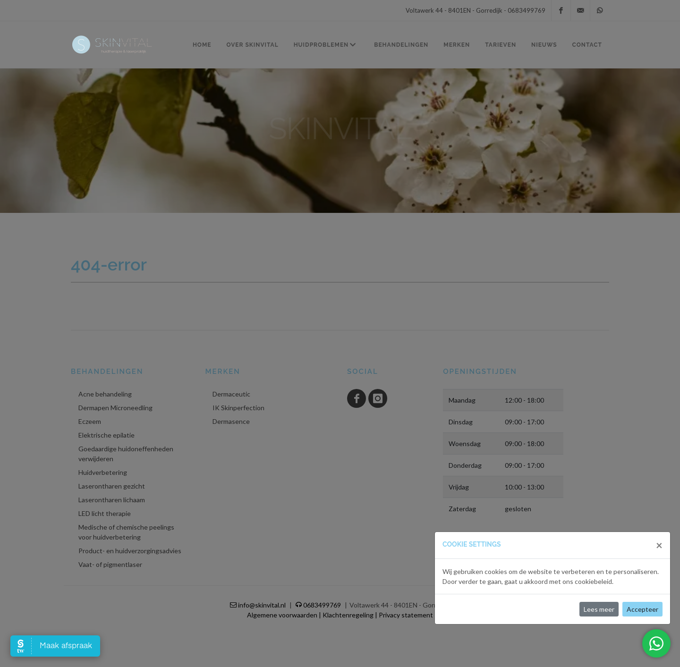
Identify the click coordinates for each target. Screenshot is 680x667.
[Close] (659, 545)
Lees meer (599, 609)
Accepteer (642, 609)
